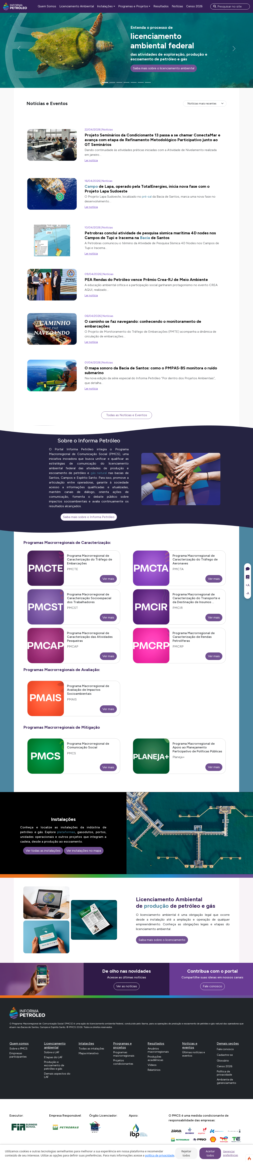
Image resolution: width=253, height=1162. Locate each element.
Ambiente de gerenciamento (226, 1081)
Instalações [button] (105, 6)
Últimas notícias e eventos (193, 1054)
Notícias (177, 6)
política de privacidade (159, 1155)
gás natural (99, 473)
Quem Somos (47, 6)
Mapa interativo (89, 1053)
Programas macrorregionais (123, 1054)
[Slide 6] (141, 82)
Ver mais (108, 579)
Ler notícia (91, 160)
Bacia (145, 237)
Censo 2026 (194, 6)
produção (156, 905)
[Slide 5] (134, 82)
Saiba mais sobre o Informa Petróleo (88, 517)
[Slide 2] (112, 82)
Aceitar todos (210, 1153)
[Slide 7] (148, 82)
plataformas (66, 832)
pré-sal (147, 196)
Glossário (223, 1060)
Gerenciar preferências (230, 1153)
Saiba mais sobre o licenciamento (162, 940)
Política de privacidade (224, 1073)
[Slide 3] (119, 82)
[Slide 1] (105, 82)
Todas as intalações (91, 1048)
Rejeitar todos (186, 1153)
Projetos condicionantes (123, 1062)
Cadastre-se (225, 1055)
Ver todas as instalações (43, 850)
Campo (91, 186)
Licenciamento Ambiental (76, 6)
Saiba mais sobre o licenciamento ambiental (163, 68)
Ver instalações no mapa (83, 850)
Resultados (161, 6)
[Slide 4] (126, 82)
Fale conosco (212, 986)
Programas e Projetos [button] (133, 6)
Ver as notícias (126, 986)
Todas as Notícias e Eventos (126, 415)
